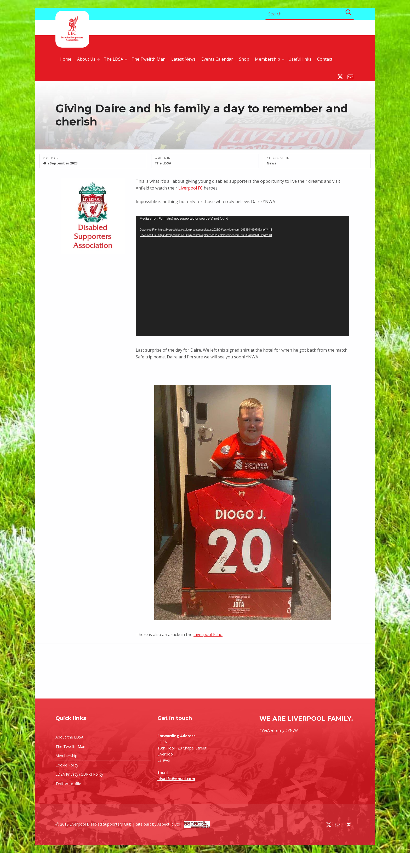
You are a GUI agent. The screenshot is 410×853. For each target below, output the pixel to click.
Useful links (299, 59)
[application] (242, 276)
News (271, 163)
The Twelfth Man (149, 59)
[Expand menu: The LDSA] (126, 59)
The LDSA (113, 59)
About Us (86, 59)
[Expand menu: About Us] (98, 59)
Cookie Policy (66, 765)
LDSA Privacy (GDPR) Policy (79, 774)
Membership (267, 59)
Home (65, 59)
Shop (244, 59)
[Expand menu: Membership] (283, 59)
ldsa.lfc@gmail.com (176, 778)
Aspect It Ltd (183, 824)
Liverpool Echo (208, 634)
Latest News (183, 59)
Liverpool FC (191, 188)
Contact (324, 59)
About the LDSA (69, 737)
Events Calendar (217, 59)
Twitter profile (68, 783)
